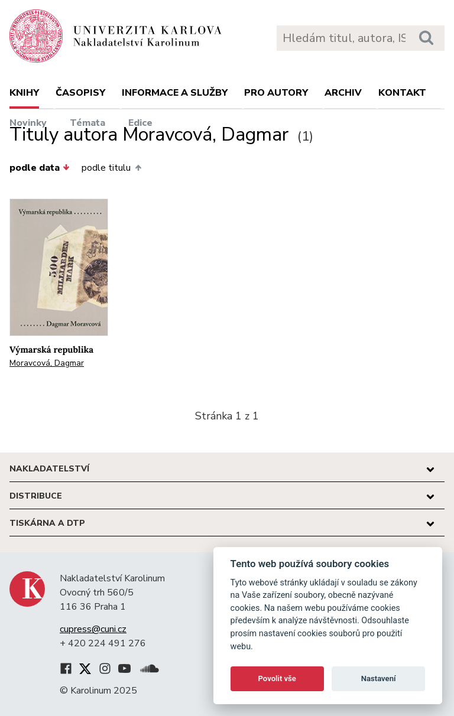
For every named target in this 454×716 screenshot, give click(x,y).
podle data (39, 167)
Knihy (24, 92)
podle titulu (111, 167)
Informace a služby (175, 92)
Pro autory (276, 92)
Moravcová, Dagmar (46, 363)
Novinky (28, 122)
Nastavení (378, 678)
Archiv (343, 92)
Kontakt (402, 92)
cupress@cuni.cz (93, 629)
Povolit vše (277, 678)
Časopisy (80, 92)
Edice (140, 122)
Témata (87, 122)
